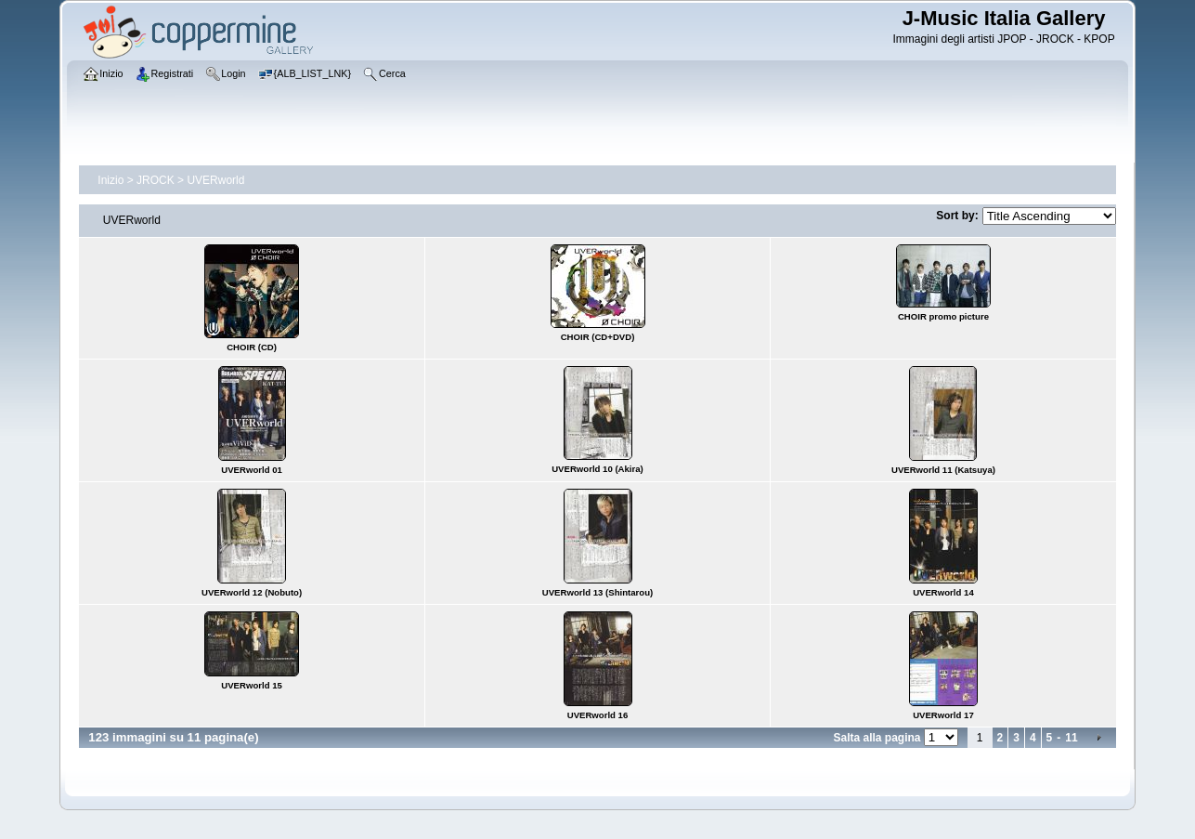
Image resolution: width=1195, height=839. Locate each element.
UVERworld (215, 180)
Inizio (110, 180)
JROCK (155, 180)
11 (1071, 737)
